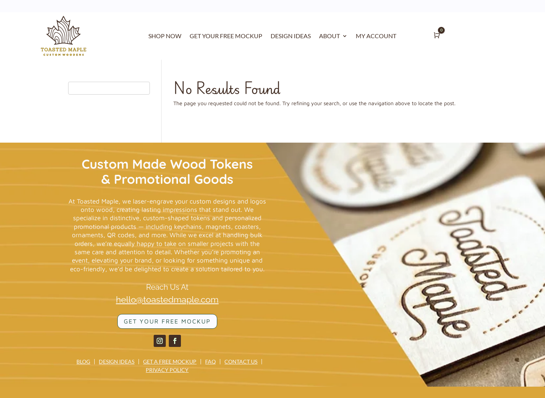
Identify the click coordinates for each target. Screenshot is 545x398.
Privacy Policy (167, 370)
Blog (83, 361)
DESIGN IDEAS (291, 36)
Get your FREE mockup (167, 321)
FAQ (210, 361)
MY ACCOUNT (376, 36)
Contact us (240, 361)
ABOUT (329, 36)
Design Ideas (116, 361)
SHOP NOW (164, 36)
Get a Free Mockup (169, 361)
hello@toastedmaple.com (167, 299)
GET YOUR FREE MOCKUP (226, 36)
